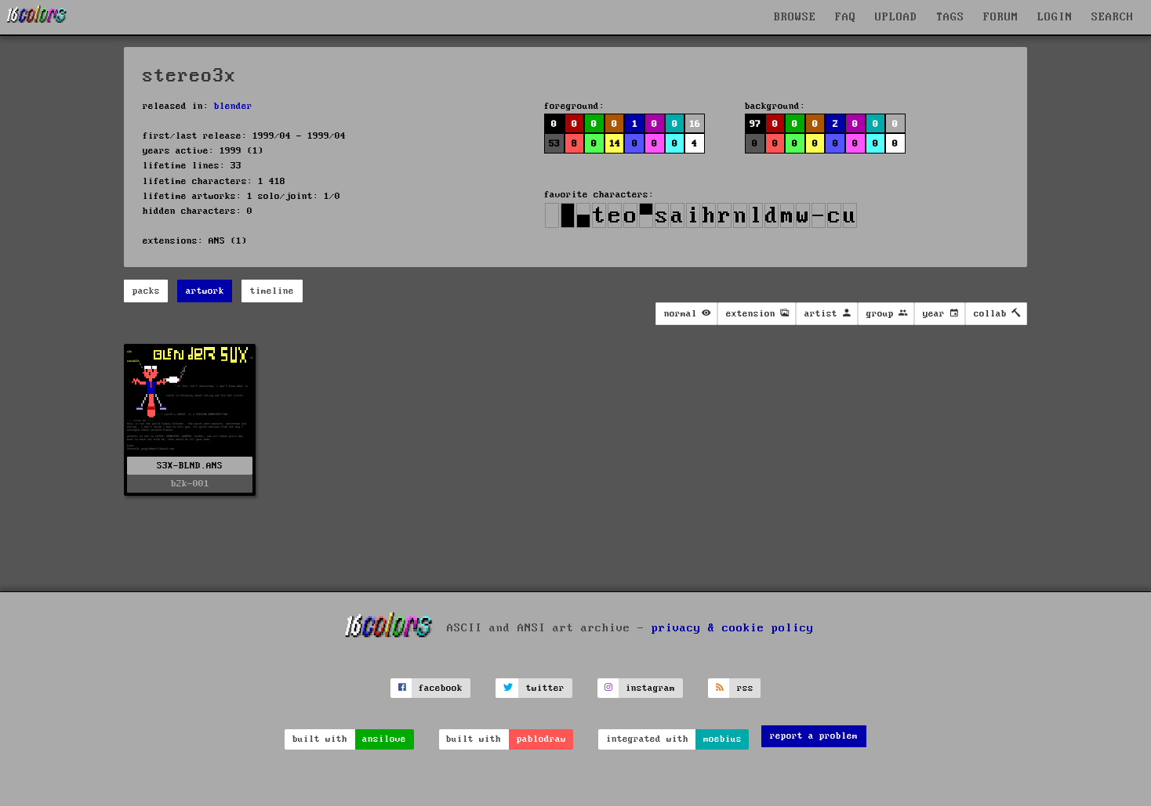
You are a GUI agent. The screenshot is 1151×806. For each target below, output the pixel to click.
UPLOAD (896, 17)
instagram (650, 688)
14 (614, 144)
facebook (441, 688)
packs (146, 291)
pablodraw (541, 739)
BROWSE (795, 17)
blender (233, 106)
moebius (722, 739)
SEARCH (1112, 17)
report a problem (814, 736)
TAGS (950, 17)
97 (755, 124)
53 (554, 144)
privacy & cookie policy (733, 628)
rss (745, 688)
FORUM (1000, 17)
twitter (545, 688)
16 (694, 124)
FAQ (845, 17)
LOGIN (1055, 17)
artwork (205, 291)
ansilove (384, 739)
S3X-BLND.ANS (190, 466)
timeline (272, 291)
